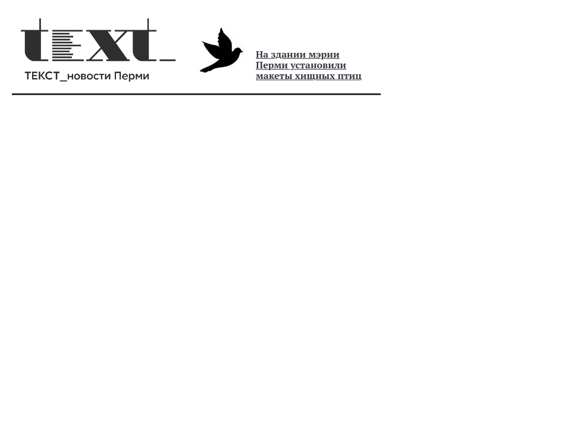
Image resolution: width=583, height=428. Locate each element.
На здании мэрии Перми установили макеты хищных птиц (309, 65)
